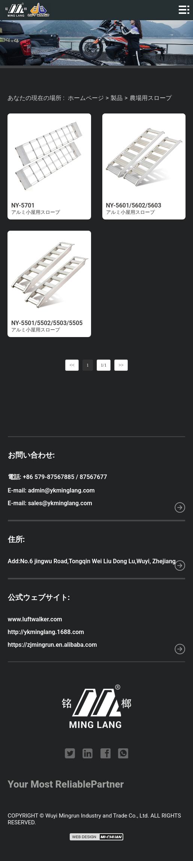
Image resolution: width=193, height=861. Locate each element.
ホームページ (86, 97)
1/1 (103, 365)
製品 (117, 97)
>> (121, 365)
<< (72, 365)
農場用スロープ (151, 97)
